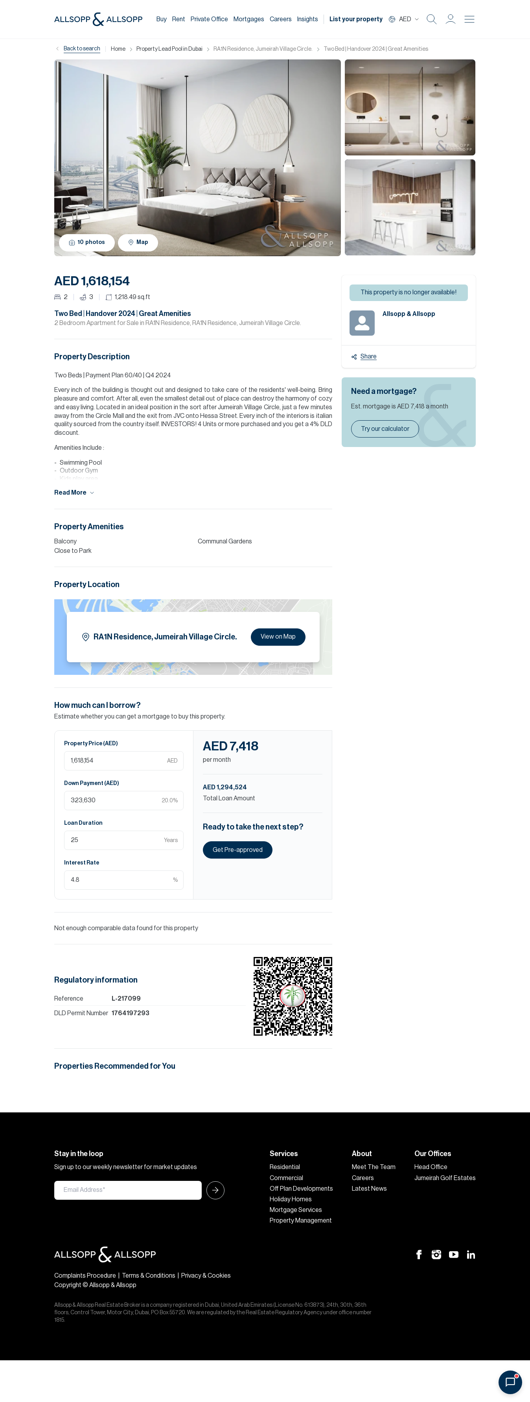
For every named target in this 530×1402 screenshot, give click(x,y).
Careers (281, 19)
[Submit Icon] (213, 1190)
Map (138, 242)
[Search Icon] (431, 19)
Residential (285, 1167)
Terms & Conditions (148, 1276)
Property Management (301, 1220)
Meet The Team (374, 1167)
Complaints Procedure (85, 1276)
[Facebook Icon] (419, 1254)
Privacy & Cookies (206, 1276)
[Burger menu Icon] (469, 19)
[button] (451, 19)
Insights (307, 19)
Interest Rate (81, 863)
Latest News (369, 1189)
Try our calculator (385, 429)
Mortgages (249, 19)
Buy (161, 19)
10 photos (87, 243)
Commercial (286, 1178)
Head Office (430, 1167)
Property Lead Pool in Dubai (169, 49)
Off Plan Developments (301, 1189)
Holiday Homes (291, 1199)
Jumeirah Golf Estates (445, 1178)
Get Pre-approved (238, 850)
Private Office (209, 19)
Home (118, 49)
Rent (178, 19)
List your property (356, 19)
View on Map (278, 637)
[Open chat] (510, 1382)
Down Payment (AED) (91, 783)
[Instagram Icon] (436, 1254)
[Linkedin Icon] (471, 1254)
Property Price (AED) (91, 743)
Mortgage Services (296, 1210)
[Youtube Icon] (453, 1254)
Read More (74, 492)
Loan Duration (83, 823)
